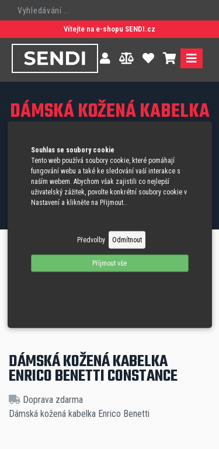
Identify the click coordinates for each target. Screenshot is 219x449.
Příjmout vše (109, 263)
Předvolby (91, 239)
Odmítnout (127, 239)
